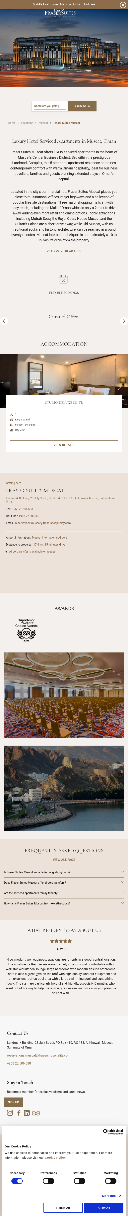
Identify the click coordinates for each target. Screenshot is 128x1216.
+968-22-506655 (29, 516)
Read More (55, 251)
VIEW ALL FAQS (64, 860)
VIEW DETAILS (64, 462)
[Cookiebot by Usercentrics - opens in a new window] (106, 1132)
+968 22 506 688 (22, 509)
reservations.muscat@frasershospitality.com (43, 523)
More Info (109, 1195)
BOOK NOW (82, 106)
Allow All (103, 1207)
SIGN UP (13, 1102)
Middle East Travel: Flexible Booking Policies (64, 4)
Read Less (73, 251)
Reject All (63, 1207)
